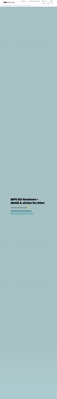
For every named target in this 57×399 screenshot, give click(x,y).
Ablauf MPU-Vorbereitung (34, 1)
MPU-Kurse (45, 1)
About (44, 3)
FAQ (52, 3)
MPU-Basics (24, 1)
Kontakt (51, 1)
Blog (48, 3)
